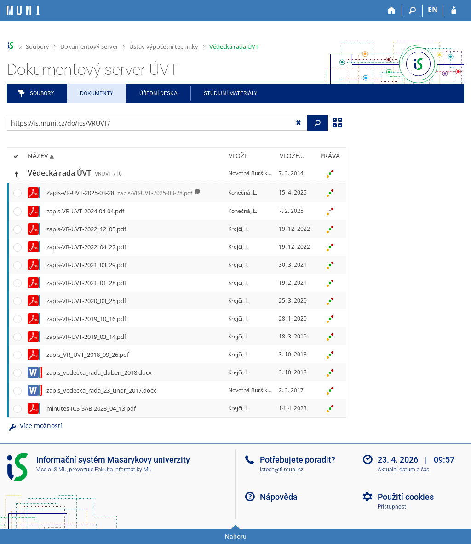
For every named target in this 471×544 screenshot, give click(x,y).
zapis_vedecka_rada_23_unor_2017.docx (101, 390)
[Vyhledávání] (412, 11)
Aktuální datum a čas (403, 469)
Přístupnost (392, 507)
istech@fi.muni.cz (282, 469)
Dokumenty (96, 93)
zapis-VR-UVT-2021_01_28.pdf (86, 283)
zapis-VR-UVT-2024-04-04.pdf (85, 211)
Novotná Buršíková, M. (257, 173)
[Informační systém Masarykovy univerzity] (23, 10)
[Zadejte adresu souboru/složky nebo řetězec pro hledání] (157, 123)
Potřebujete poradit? (297, 459)
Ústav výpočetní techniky (163, 46)
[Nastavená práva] (330, 173)
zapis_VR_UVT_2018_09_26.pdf (87, 354)
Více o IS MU (51, 469)
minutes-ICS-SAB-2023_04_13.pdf (91, 408)
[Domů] (391, 11)
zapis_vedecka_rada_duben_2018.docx (99, 372)
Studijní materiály (230, 93)
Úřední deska (158, 93)
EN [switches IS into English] (433, 10)
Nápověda (279, 497)
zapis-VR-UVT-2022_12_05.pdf (86, 229)
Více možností (34, 425)
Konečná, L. (242, 192)
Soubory (37, 46)
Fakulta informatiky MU (123, 469)
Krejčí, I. (238, 229)
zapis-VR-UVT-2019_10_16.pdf (86, 319)
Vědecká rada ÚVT (233, 46)
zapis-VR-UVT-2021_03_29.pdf (86, 265)
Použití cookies (406, 497)
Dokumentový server (89, 46)
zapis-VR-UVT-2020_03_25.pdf (86, 301)
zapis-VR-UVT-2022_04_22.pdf (86, 247)
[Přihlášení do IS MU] (453, 11)
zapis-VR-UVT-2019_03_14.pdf (86, 336)
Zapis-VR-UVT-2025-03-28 (119, 193)
